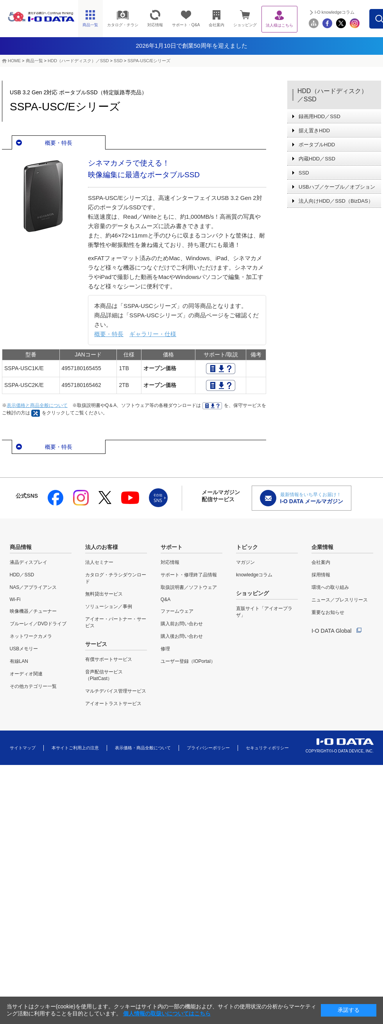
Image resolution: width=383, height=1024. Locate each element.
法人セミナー (99, 562)
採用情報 (320, 575)
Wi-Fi (15, 599)
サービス (96, 644)
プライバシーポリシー (208, 747)
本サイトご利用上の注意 (75, 747)
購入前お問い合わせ (182, 623)
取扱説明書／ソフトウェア (189, 587)
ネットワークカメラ (31, 636)
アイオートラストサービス (113, 703)
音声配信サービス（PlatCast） (104, 675)
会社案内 (320, 562)
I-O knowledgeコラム (351, 12)
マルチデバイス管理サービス (115, 691)
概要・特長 (58, 143)
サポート (172, 547)
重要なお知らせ (327, 612)
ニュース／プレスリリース (339, 600)
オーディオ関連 (26, 674)
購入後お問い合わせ (182, 636)
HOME (14, 60)
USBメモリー (24, 648)
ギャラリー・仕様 (152, 334)
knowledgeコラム (254, 575)
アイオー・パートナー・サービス (115, 622)
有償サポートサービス (108, 659)
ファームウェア (177, 611)
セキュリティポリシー (267, 747)
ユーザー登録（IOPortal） (188, 661)
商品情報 (21, 547)
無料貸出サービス (104, 594)
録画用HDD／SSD (319, 116)
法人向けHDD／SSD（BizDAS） (336, 201)
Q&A (165, 599)
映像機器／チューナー (33, 611)
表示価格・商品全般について (143, 747)
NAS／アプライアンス (33, 587)
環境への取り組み (330, 587)
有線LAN (19, 661)
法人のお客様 (101, 547)
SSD (118, 60)
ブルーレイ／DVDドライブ (38, 623)
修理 (165, 648)
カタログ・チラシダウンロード (115, 578)
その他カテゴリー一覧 (33, 686)
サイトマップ (23, 747)
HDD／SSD (22, 575)
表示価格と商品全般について (37, 405)
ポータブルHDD (317, 145)
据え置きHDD (314, 130)
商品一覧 (34, 60)
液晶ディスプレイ (28, 562)
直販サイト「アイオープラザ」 (264, 612)
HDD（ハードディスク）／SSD (78, 60)
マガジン (245, 562)
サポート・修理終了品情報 (189, 575)
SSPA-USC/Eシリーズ (148, 60)
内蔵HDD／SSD (317, 159)
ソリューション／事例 (108, 606)
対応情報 (170, 562)
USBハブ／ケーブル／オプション (337, 187)
